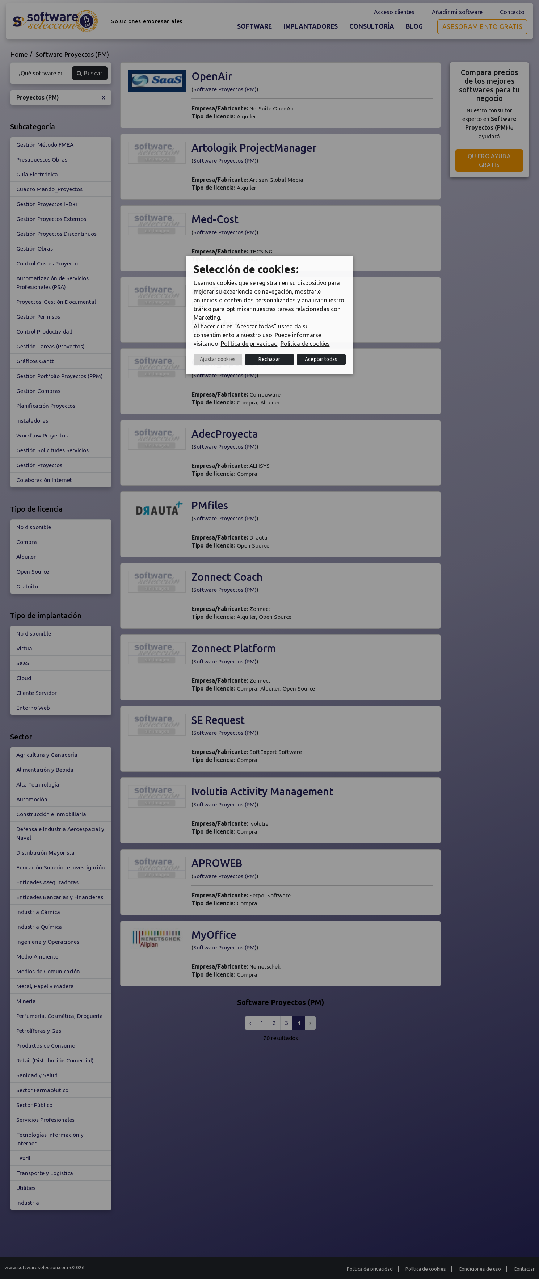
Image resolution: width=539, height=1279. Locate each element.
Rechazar (269, 359)
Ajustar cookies (218, 359)
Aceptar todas (321, 359)
